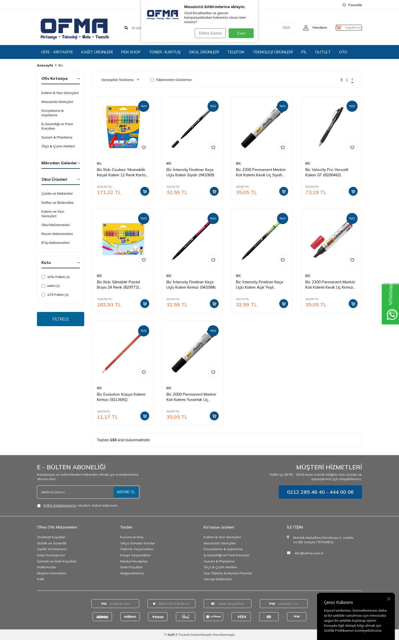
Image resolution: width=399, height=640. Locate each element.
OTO (343, 51)
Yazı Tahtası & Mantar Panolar (228, 573)
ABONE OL (125, 492)
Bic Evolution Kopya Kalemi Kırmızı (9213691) (121, 397)
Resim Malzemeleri (57, 234)
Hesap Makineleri (218, 579)
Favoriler (352, 5)
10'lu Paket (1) (55, 277)
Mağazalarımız (132, 573)
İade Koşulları (131, 567)
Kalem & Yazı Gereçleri (60, 93)
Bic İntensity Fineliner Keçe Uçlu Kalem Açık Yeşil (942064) (259, 284)
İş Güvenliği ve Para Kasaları (57, 126)
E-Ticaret (183, 634)
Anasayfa (45, 65)
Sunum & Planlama (56, 137)
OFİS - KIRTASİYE (57, 51)
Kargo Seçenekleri (135, 555)
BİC (169, 163)
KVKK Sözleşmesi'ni (59, 505)
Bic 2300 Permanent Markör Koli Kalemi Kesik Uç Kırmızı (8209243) (330, 284)
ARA (275, 27)
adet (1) (50, 286)
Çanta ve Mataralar (57, 193)
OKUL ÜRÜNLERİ (204, 51)
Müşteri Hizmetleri (51, 573)
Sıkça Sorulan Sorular (137, 543)
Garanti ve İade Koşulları (57, 561)
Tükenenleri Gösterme (171, 80)
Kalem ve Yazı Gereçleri (52, 213)
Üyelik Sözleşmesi (52, 549)
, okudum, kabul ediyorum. (77, 505)
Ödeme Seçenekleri (136, 549)
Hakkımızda (46, 567)
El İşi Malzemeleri (55, 242)
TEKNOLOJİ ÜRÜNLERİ (273, 51)
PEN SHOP (131, 51)
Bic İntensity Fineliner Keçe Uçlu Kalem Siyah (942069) (190, 172)
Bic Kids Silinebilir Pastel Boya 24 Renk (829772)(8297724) (118, 284)
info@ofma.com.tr (309, 553)
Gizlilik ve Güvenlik (51, 543)
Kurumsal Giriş (131, 537)
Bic (99, 163)
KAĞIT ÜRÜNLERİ (97, 51)
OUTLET (323, 51)
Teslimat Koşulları (51, 537)
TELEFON (235, 51)
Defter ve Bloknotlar (57, 202)
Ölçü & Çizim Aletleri (58, 146)
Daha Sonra (209, 33)
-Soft (170, 634)
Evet (241, 33)
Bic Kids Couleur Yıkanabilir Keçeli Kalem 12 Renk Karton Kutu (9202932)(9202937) (122, 172)
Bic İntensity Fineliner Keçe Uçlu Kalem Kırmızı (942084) (191, 284)
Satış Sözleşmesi (51, 555)
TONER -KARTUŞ (165, 51)
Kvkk (40, 579)
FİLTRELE (61, 320)
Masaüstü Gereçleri (57, 102)
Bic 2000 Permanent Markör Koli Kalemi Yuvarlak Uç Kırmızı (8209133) (191, 397)
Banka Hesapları (134, 561)
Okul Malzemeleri (55, 225)
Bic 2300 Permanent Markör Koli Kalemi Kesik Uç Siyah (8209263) (261, 172)
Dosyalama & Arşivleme (52, 112)
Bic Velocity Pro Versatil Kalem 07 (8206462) (326, 172)
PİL (304, 51)
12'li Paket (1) (55, 294)
